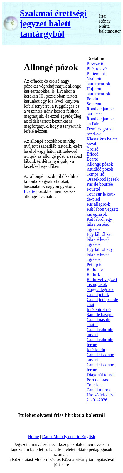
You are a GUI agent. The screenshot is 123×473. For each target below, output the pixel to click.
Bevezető (95, 63)
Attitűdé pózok (100, 169)
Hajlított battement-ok (98, 91)
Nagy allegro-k (100, 289)
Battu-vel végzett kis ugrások (102, 282)
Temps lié (95, 174)
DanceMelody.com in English (68, 436)
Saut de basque (100, 314)
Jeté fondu (96, 349)
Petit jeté (94, 264)
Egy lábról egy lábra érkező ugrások (100, 254)
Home (33, 436)
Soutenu (94, 103)
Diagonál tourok (101, 374)
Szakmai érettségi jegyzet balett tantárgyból (53, 23)
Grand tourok (98, 389)
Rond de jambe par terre (100, 111)
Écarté (29, 191)
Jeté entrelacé (99, 309)
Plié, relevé (97, 68)
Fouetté (93, 189)
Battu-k (93, 274)
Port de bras (97, 379)
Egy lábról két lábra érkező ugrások (99, 239)
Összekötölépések (103, 179)
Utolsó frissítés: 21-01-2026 (101, 397)
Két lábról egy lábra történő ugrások (99, 224)
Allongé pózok (100, 164)
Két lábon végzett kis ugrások (102, 212)
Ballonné (95, 269)
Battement (96, 73)
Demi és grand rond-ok (99, 131)
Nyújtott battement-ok (98, 81)
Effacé (92, 154)
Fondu (92, 98)
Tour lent (95, 384)
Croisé (92, 149)
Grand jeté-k (98, 294)
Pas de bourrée (100, 184)
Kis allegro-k (98, 204)
